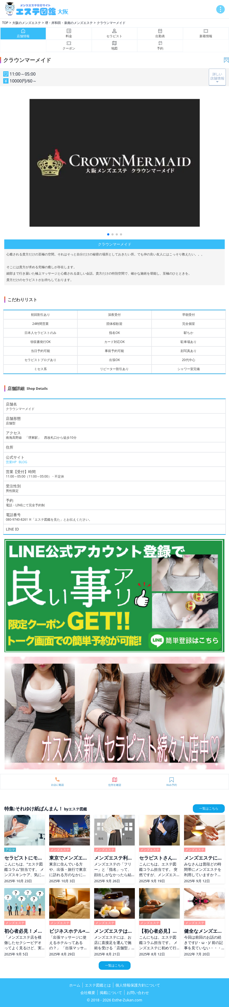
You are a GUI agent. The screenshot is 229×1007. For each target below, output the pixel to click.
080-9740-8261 (17, 519)
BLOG (23, 462)
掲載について (111, 992)
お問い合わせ (138, 992)
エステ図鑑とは (98, 985)
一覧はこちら (208, 808)
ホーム (74, 985)
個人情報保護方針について (137, 985)
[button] (108, 234)
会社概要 (87, 992)
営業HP (11, 462)
